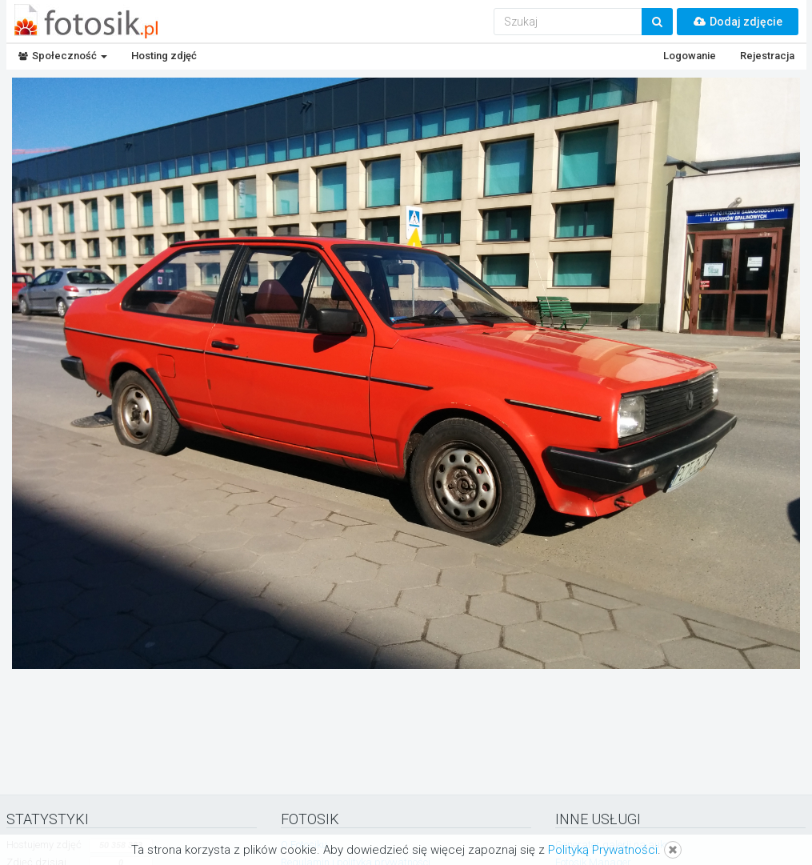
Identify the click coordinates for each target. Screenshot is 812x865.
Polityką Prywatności (603, 850)
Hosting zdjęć (164, 56)
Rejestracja (767, 56)
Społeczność (62, 56)
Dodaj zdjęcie (737, 21)
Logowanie (689, 56)
